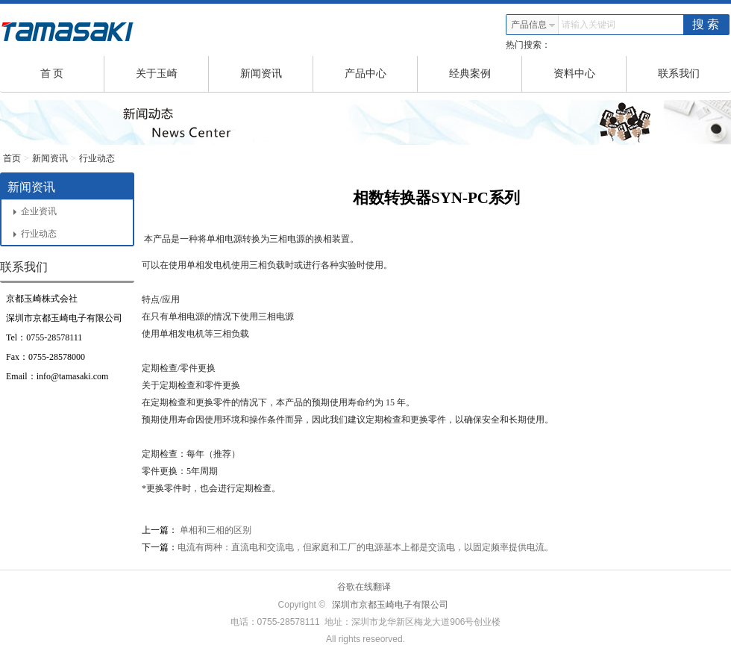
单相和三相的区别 (214, 530)
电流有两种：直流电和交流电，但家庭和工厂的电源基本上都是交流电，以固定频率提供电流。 (365, 547)
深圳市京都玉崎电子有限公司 (390, 605)
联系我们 (679, 73)
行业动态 (97, 158)
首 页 (72, 74)
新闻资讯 (277, 74)
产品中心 (381, 74)
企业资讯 (35, 211)
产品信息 (533, 24)
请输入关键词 (588, 24)
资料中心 (590, 74)
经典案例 (486, 74)
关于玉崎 (173, 74)
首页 (12, 158)
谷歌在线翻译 (364, 587)
